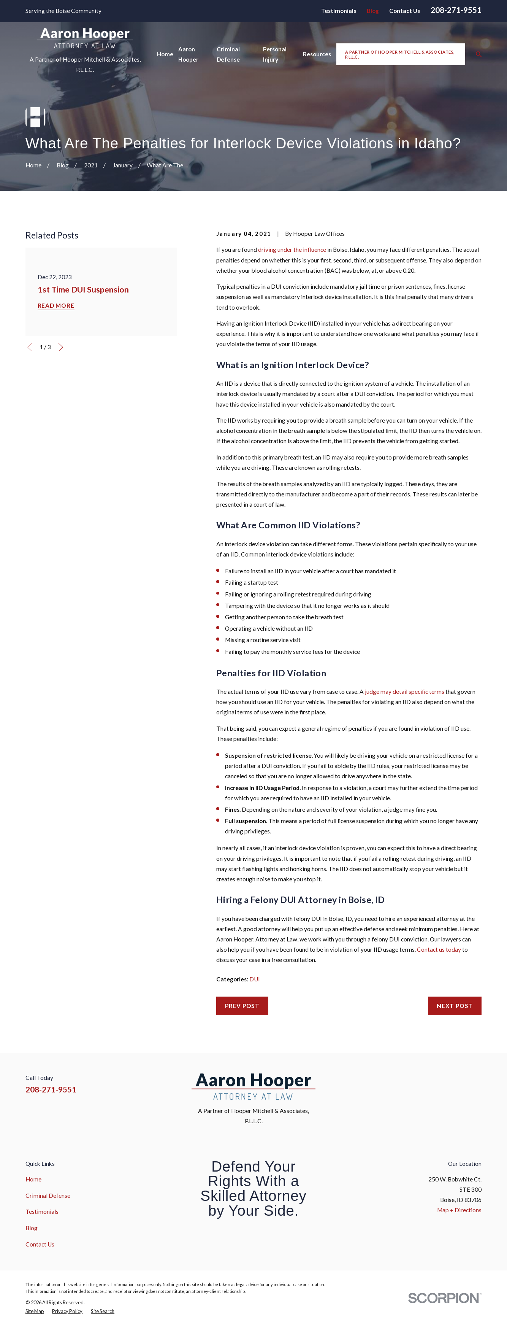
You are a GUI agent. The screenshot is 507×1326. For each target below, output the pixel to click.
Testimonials (338, 10)
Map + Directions (459, 1210)
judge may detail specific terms (404, 691)
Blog (373, 10)
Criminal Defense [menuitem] (228, 54)
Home (33, 1179)
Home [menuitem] (165, 54)
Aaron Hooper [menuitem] (188, 54)
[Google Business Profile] (478, 1084)
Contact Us (404, 10)
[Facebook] (421, 1084)
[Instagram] (440, 1084)
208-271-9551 (456, 9)
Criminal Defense (47, 1195)
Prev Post (242, 1005)
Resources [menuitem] (317, 54)
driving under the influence (292, 249)
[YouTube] (459, 1084)
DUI (254, 979)
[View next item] (61, 347)
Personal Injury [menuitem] (275, 54)
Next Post (455, 1005)
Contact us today (439, 949)
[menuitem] (34, 1311)
